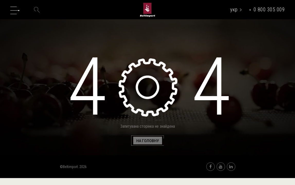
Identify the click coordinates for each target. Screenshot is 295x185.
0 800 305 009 (269, 9)
